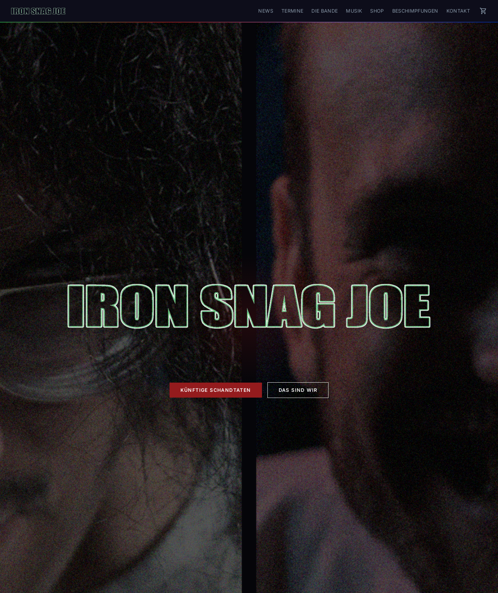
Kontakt (458, 11)
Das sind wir (298, 390)
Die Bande (324, 11)
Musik (354, 11)
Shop (377, 11)
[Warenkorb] (483, 11)
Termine (292, 11)
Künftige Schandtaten (215, 390)
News (265, 11)
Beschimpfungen (415, 11)
